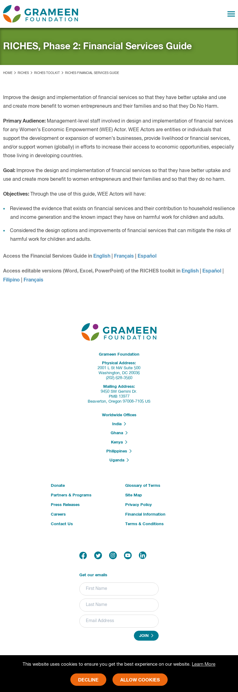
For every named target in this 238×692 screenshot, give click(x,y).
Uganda (119, 460)
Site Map (133, 495)
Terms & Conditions (144, 524)
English (101, 257)
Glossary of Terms (142, 486)
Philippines (119, 451)
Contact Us (62, 524)
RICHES (23, 73)
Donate (58, 486)
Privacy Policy (138, 505)
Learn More (203, 664)
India (119, 424)
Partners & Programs (71, 495)
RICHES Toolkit (47, 73)
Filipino (11, 281)
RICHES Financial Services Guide (92, 73)
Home (7, 73)
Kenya (119, 442)
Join (146, 636)
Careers (58, 515)
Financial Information (145, 515)
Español (147, 257)
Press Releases (65, 505)
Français (124, 257)
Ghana (119, 433)
